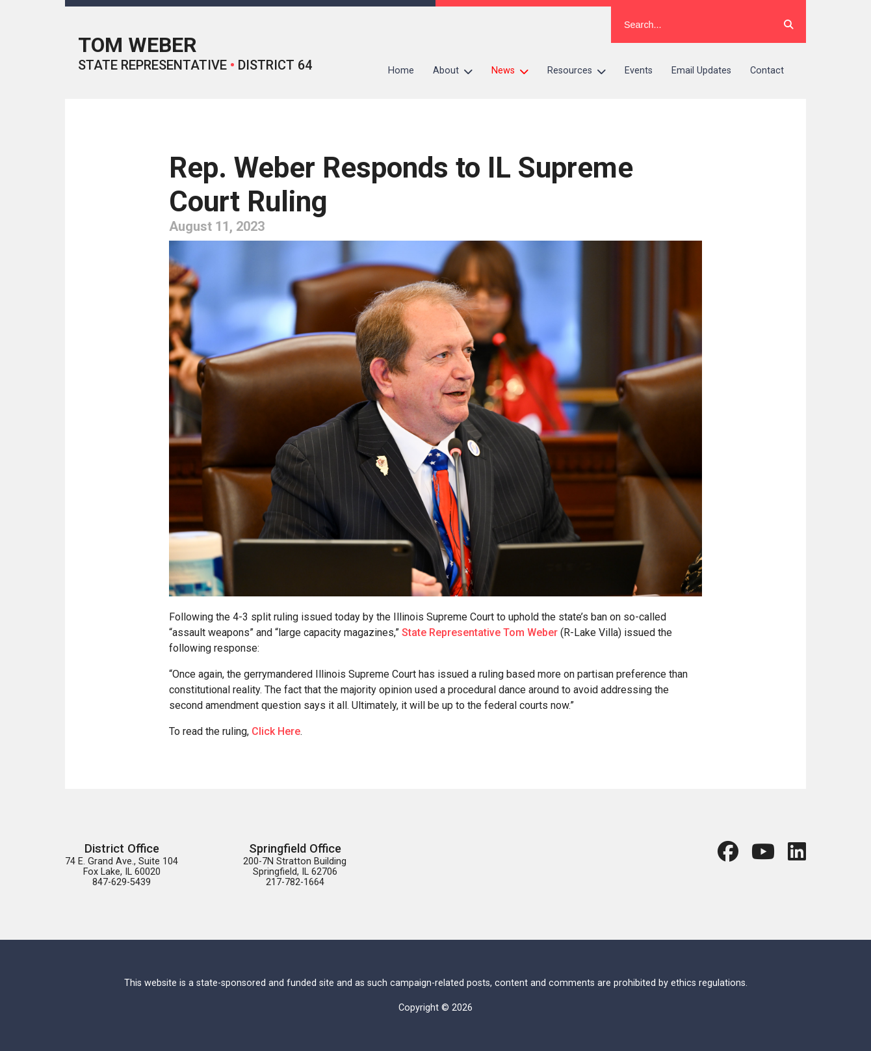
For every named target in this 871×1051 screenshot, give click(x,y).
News (514, 71)
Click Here (276, 731)
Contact (767, 70)
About (457, 71)
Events (639, 70)
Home (401, 70)
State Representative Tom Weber (480, 632)
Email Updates (701, 70)
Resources (581, 71)
